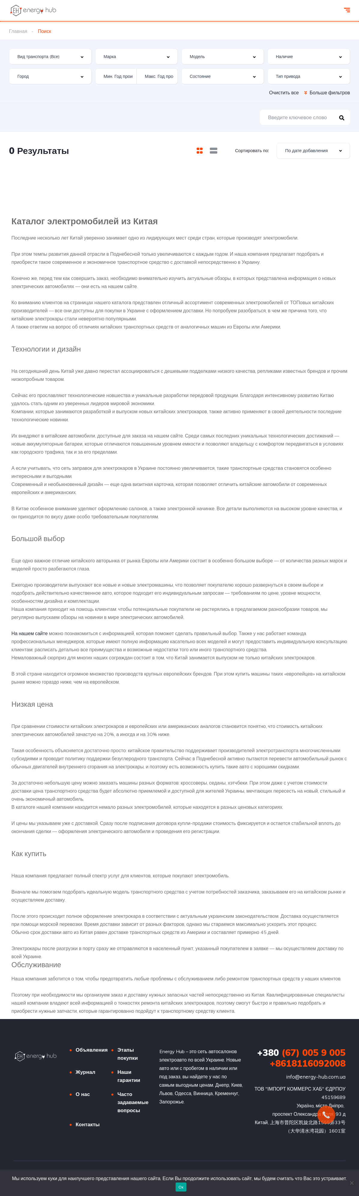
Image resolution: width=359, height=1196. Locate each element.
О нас (83, 1094)
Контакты (88, 1124)
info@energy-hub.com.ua (315, 1077)
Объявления (92, 1050)
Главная (18, 31)
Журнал (85, 1072)
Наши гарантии (128, 1076)
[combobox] (50, 56)
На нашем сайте (29, 633)
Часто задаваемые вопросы (132, 1102)
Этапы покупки (127, 1054)
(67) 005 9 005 (301, 1052)
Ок (181, 1187)
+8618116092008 (307, 1063)
